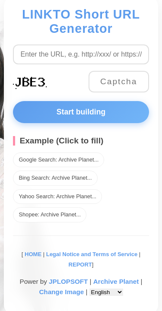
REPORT (80, 264)
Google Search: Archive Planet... (58, 159)
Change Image (61, 291)
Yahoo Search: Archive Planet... (57, 196)
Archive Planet (116, 281)
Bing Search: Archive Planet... (55, 178)
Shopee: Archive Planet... (50, 214)
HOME (32, 254)
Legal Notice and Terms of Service (91, 254)
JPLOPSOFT (68, 281)
